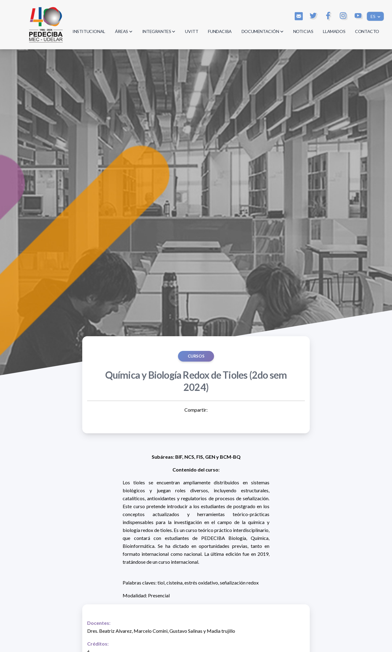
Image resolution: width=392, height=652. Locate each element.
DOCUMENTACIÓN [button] (262, 31)
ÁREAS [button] (123, 31)
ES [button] (373, 16)
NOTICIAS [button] (303, 31)
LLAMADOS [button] (334, 31)
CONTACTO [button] (367, 31)
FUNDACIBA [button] (219, 31)
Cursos (196, 356)
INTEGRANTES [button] (159, 31)
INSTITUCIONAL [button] (88, 31)
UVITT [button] (191, 31)
